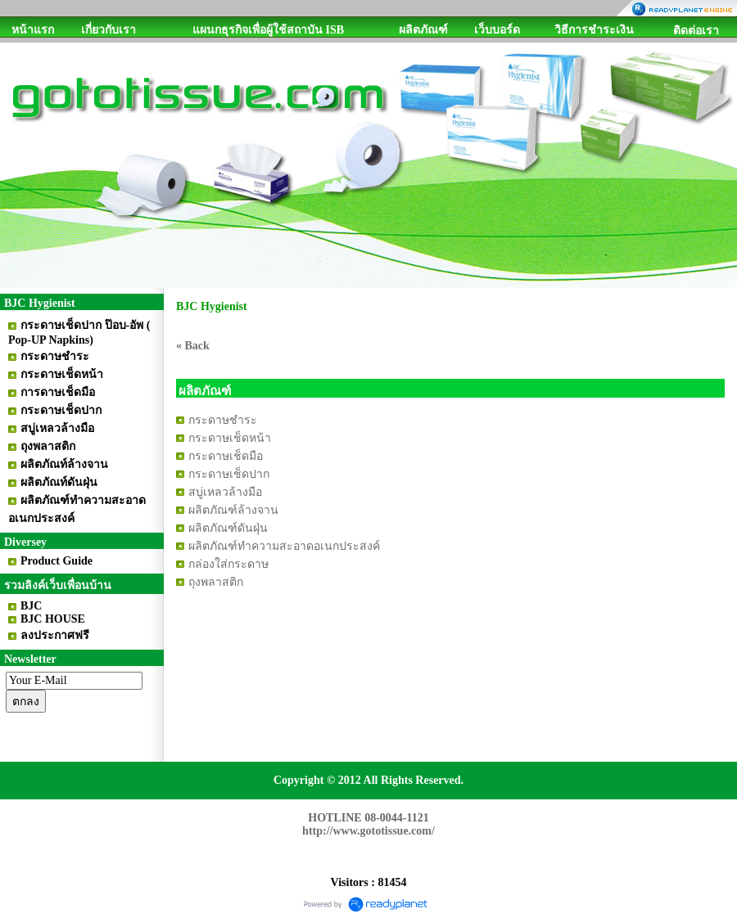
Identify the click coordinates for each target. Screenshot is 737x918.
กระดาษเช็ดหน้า (229, 438)
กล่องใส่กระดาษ (228, 564)
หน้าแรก (32, 30)
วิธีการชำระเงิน (594, 30)
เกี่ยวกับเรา (108, 30)
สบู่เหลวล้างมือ (225, 492)
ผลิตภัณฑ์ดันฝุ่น (228, 528)
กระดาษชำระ (222, 420)
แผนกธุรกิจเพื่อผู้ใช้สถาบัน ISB (268, 30)
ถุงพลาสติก (215, 582)
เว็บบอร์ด (497, 30)
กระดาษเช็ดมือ (225, 456)
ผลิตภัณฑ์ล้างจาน (233, 510)
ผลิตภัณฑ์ (423, 30)
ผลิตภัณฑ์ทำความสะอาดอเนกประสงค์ (284, 546)
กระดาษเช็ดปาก (228, 474)
